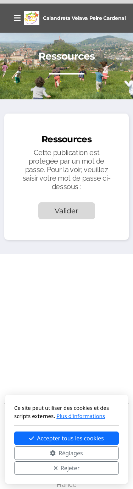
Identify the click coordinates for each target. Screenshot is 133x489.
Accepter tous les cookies (66, 438)
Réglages (66, 453)
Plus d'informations (80, 415)
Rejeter (67, 468)
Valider (66, 211)
